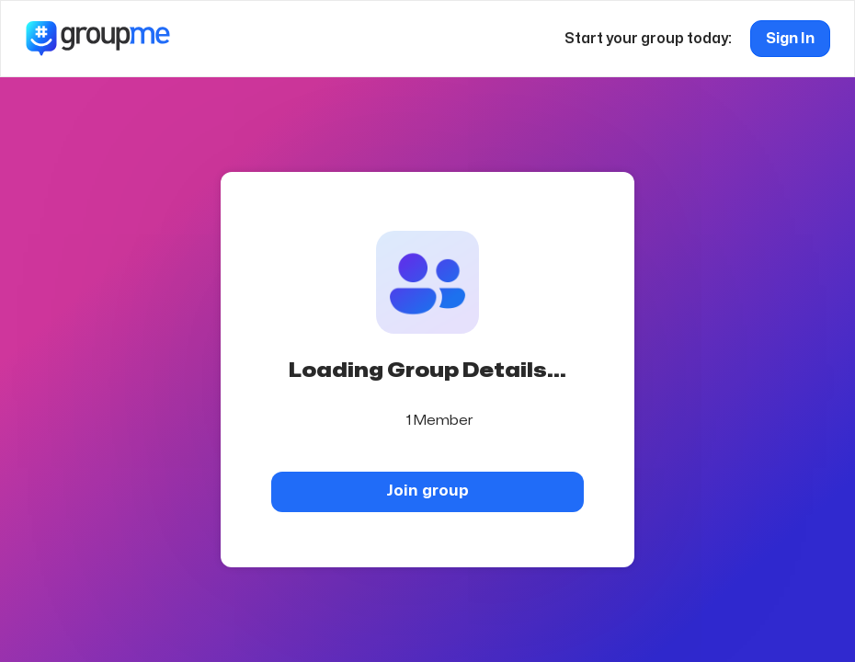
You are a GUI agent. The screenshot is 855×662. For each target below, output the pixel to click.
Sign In (790, 38)
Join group (427, 490)
